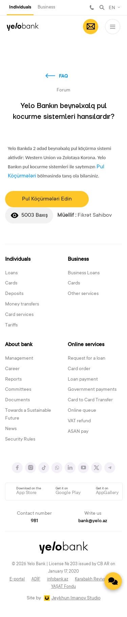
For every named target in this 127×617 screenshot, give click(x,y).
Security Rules (20, 439)
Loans (11, 273)
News (11, 429)
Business (46, 7)
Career (12, 369)
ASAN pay (78, 431)
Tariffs (11, 325)
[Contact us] (113, 581)
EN (112, 8)
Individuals (20, 7)
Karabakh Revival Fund (96, 579)
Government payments (92, 389)
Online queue (82, 410)
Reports (13, 379)
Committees (18, 389)
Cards (11, 283)
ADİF (35, 579)
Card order (79, 369)
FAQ (63, 76)
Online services (86, 345)
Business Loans (84, 273)
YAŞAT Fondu (63, 586)
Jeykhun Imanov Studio (76, 598)
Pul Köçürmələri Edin (47, 199)
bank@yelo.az (92, 521)
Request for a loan (86, 358)
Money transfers (22, 304)
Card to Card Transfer (90, 400)
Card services (19, 315)
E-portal (17, 579)
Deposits (14, 294)
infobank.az (57, 579)
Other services (83, 294)
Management (19, 358)
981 (91, 7)
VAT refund (79, 421)
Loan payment (83, 379)
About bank (19, 345)
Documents (17, 400)
